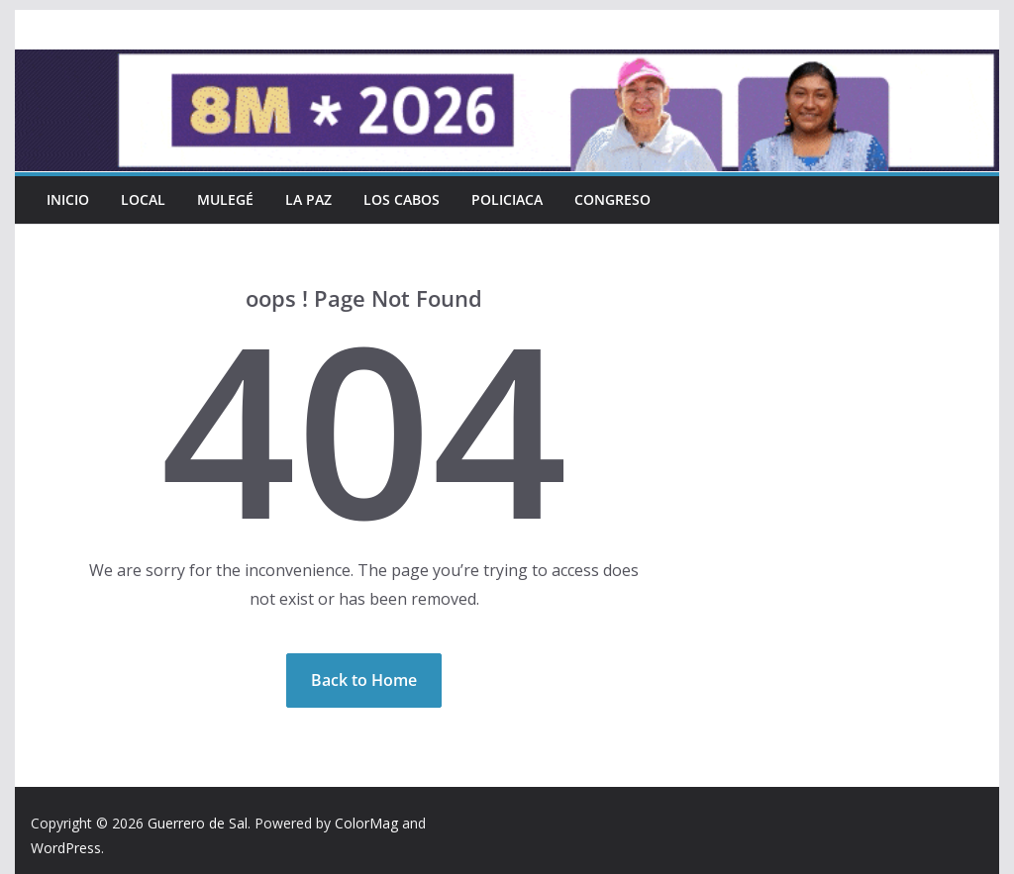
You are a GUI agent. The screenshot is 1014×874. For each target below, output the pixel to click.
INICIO (68, 199)
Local (143, 199)
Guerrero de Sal (198, 823)
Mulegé (225, 199)
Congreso (612, 199)
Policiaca (507, 199)
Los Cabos (401, 199)
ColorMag (366, 823)
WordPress (66, 847)
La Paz (308, 199)
